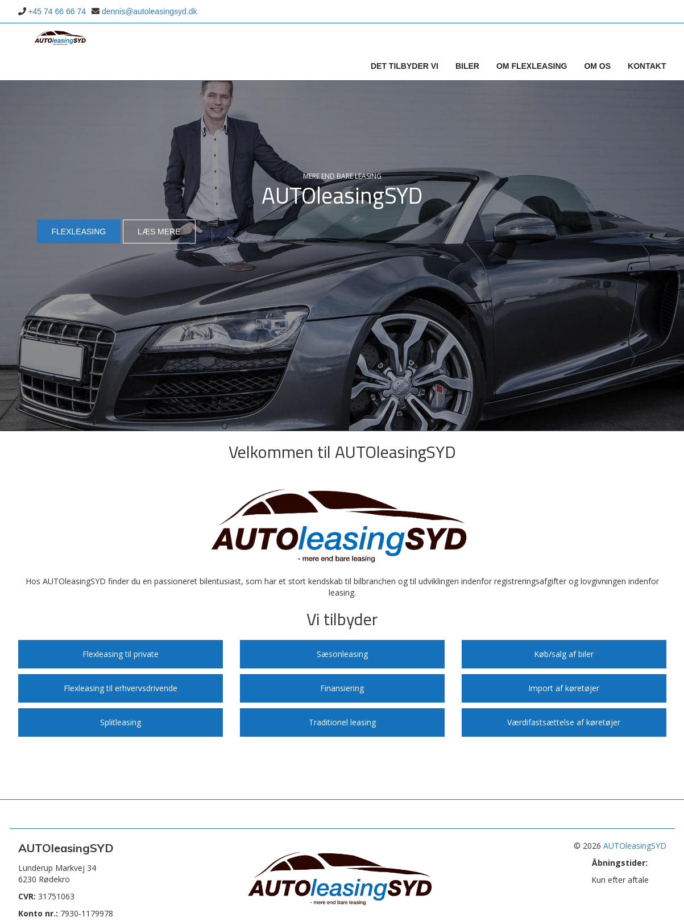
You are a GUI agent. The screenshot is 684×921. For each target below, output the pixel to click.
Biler (467, 66)
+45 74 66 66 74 (57, 11)
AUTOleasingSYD (634, 845)
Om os (597, 66)
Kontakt (647, 66)
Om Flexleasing (531, 66)
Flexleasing (79, 231)
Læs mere (159, 231)
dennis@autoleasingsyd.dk (149, 11)
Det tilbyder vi (404, 66)
